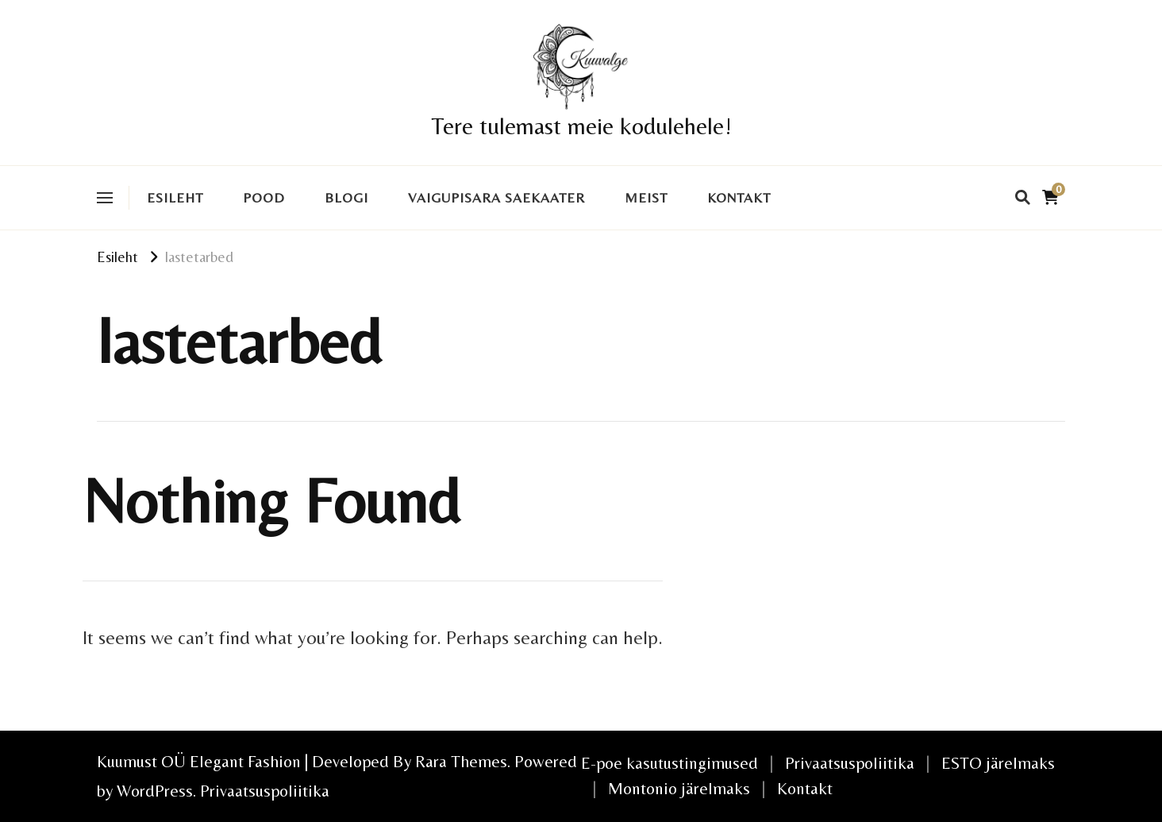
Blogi (346, 198)
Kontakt (739, 198)
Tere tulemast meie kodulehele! (581, 126)
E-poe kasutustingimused (669, 763)
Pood (264, 198)
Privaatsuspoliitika (264, 791)
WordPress (155, 791)
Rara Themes (461, 761)
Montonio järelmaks (679, 788)
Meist (646, 198)
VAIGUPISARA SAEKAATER (496, 198)
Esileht (175, 198)
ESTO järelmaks (998, 763)
